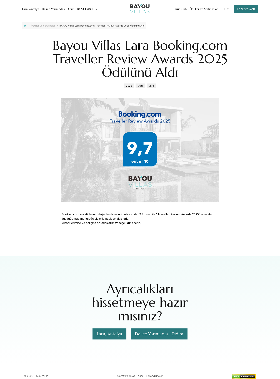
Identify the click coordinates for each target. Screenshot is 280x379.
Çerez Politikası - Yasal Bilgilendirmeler (140, 375)
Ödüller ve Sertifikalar (203, 9)
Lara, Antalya (30, 9)
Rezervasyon (246, 9)
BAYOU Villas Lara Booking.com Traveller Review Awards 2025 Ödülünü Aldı (101, 25)
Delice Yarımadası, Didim (58, 9)
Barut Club (180, 9)
